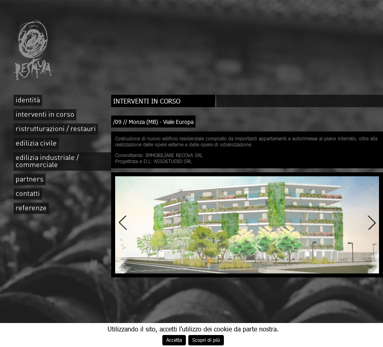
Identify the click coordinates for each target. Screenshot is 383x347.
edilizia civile (36, 143)
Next (371, 222)
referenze (31, 208)
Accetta (174, 340)
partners (30, 179)
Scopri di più (206, 340)
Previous (123, 222)
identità (28, 100)
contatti (28, 193)
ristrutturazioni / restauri (56, 129)
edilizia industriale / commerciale (47, 161)
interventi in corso (45, 114)
